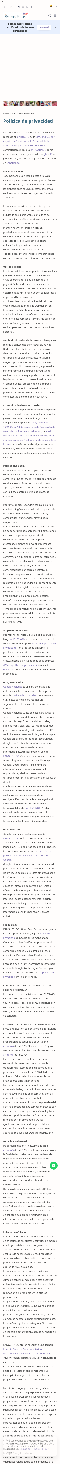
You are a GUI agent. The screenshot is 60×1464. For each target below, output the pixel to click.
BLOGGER (37, 580)
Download (44, 27)
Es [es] (4, 7)
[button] (18, 6)
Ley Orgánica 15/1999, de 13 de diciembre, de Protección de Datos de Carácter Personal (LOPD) (29, 363)
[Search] (49, 15)
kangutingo (13, 99)
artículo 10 (23, 73)
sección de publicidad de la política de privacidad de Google (27, 792)
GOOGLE (8, 606)
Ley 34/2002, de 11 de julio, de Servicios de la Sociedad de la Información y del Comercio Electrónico (30, 78)
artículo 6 (8, 982)
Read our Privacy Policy (34, 1446)
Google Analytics (12, 623)
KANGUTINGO (38, 86)
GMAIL (7, 601)
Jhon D (48, 90)
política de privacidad (24, 601)
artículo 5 (8, 991)
